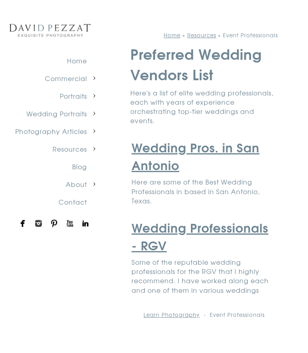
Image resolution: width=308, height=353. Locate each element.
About (76, 184)
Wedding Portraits (56, 113)
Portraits (73, 96)
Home (77, 60)
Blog (79, 166)
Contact (73, 202)
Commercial (66, 78)
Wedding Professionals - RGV (200, 236)
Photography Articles (51, 131)
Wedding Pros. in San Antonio (195, 156)
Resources (70, 149)
